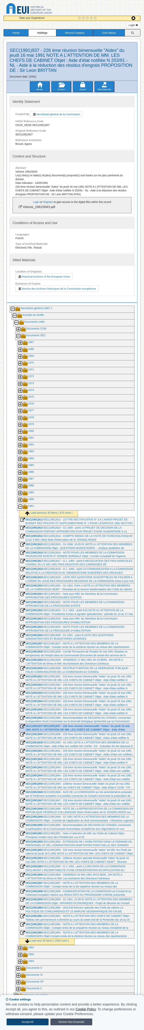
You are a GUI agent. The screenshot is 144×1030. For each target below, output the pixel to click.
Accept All (27, 1021)
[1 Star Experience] (80, 18)
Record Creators (74, 32)
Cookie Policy (86, 1009)
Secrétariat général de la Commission (56, 114)
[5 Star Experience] (96, 18)
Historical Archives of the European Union (44, 277)
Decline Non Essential (71, 1021)
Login (133, 25)
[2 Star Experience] (84, 18)
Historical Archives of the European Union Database (39, 9)
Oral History (109, 32)
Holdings (42, 32)
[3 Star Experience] (88, 18)
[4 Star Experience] (92, 18)
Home (16, 32)
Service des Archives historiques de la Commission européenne (57, 289)
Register (48, 201)
